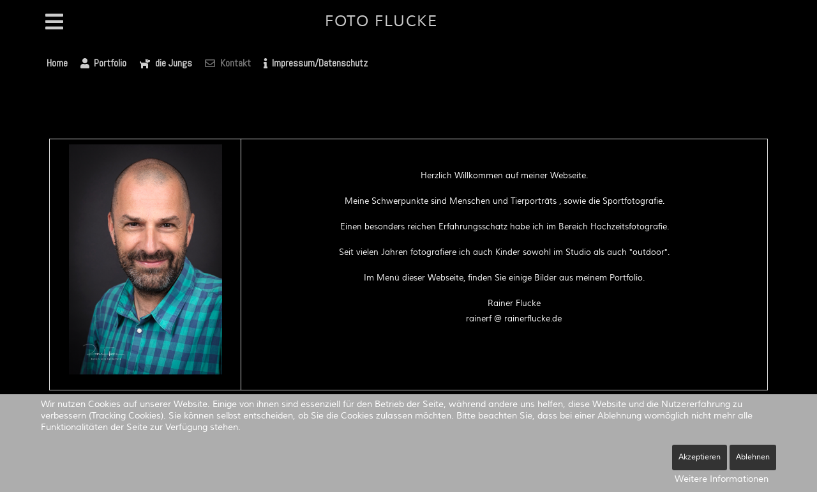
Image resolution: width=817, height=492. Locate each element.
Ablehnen (753, 457)
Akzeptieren (699, 457)
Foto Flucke (381, 21)
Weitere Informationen (721, 479)
